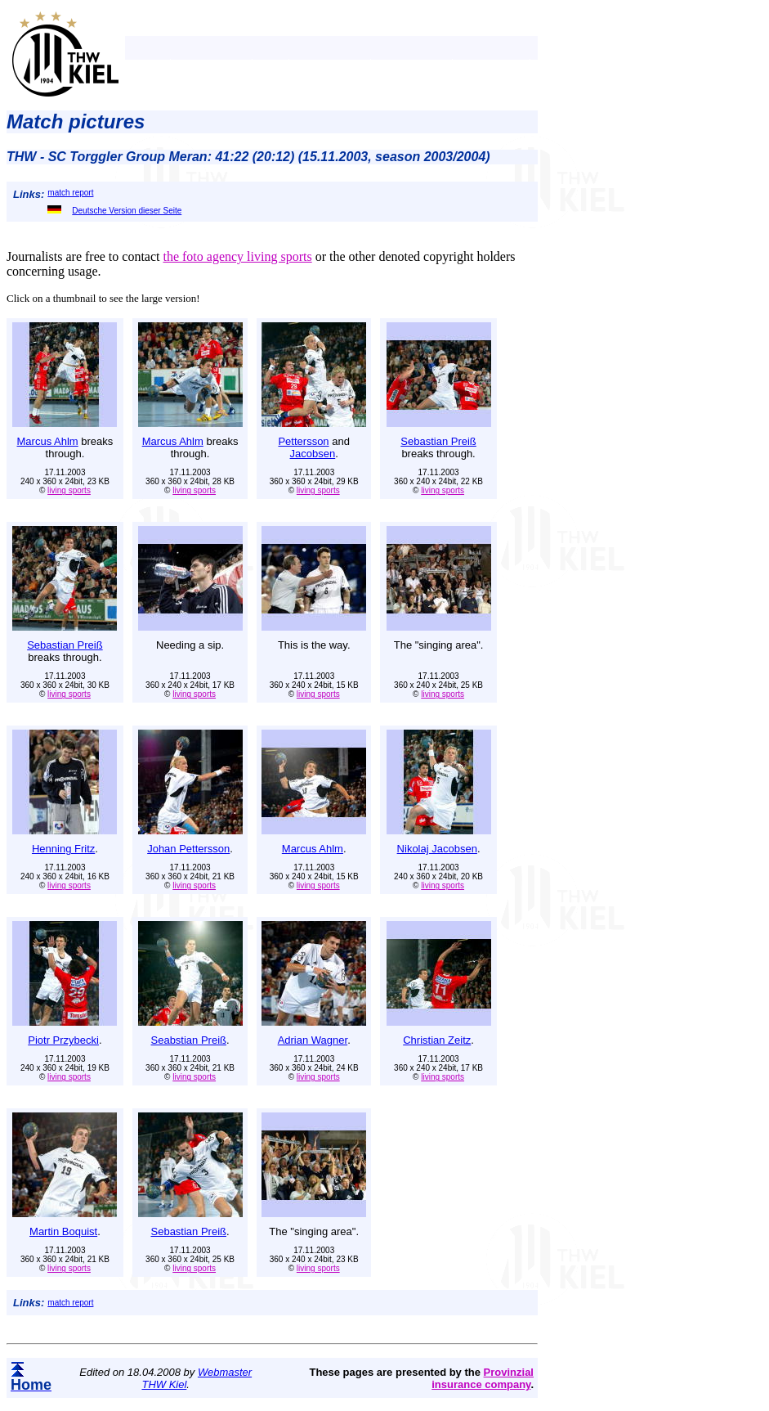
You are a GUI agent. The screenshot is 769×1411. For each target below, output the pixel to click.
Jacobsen (313, 453)
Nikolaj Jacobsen (437, 849)
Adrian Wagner (313, 1040)
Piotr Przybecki (63, 1040)
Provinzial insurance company (482, 1378)
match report (70, 192)
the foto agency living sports (237, 256)
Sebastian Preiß (438, 441)
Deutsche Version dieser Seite (114, 210)
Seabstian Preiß (189, 1040)
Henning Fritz (63, 849)
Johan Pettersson (188, 849)
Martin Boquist (63, 1231)
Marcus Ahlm (47, 441)
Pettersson (303, 441)
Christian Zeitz (437, 1040)
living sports (69, 490)
